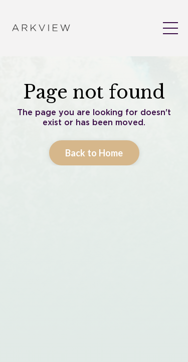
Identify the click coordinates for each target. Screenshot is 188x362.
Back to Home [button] (94, 238)
